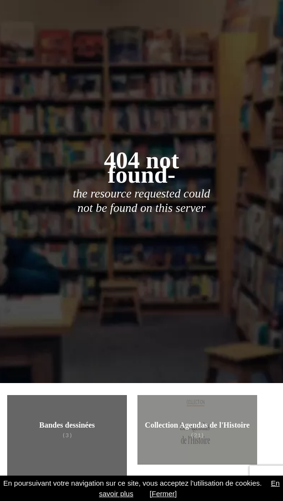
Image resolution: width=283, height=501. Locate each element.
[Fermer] (163, 493)
